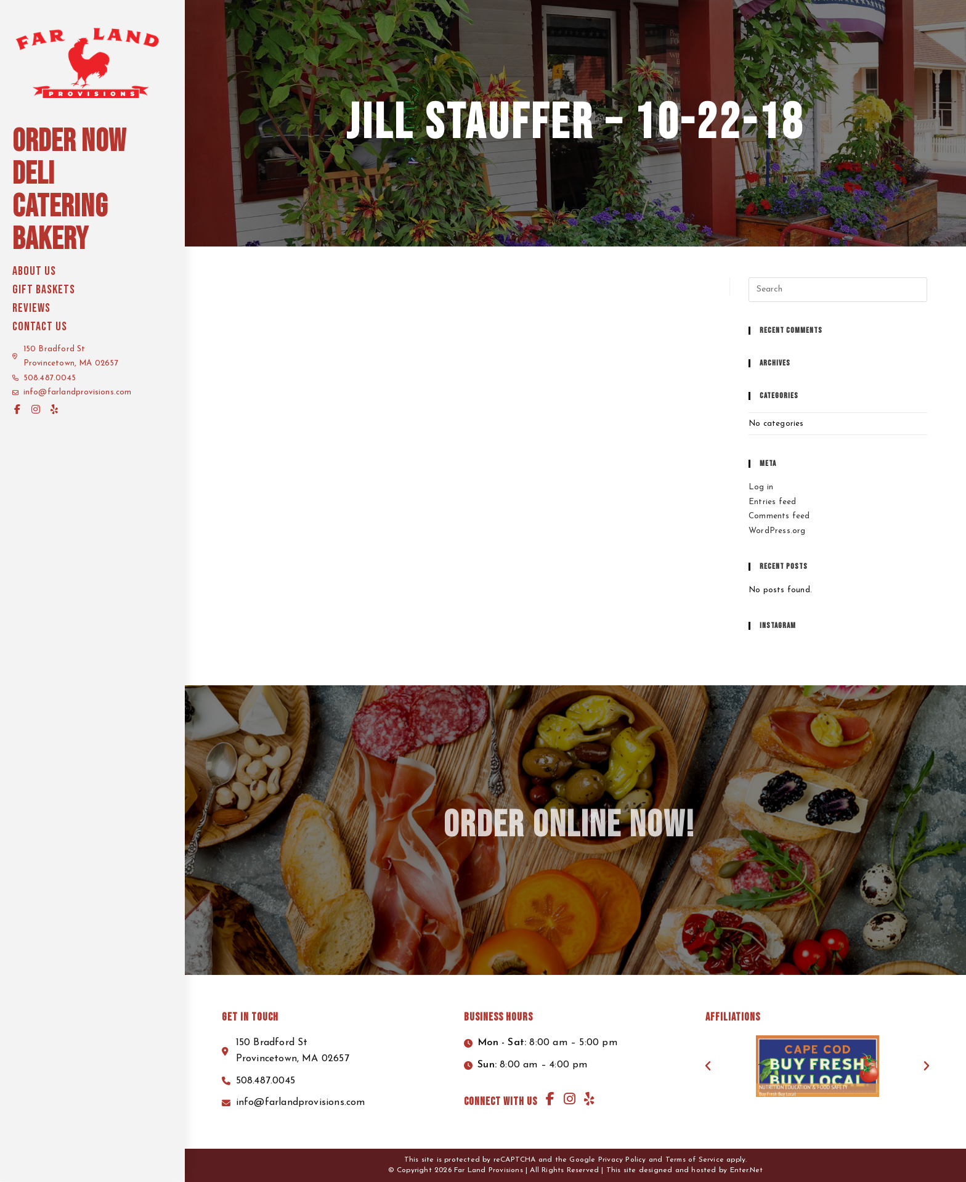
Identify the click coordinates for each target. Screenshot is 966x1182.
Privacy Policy (622, 1160)
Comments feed (779, 516)
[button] (708, 1066)
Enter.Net (746, 1170)
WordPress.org (777, 531)
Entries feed (772, 502)
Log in (761, 487)
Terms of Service (694, 1160)
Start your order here (868, 13)
